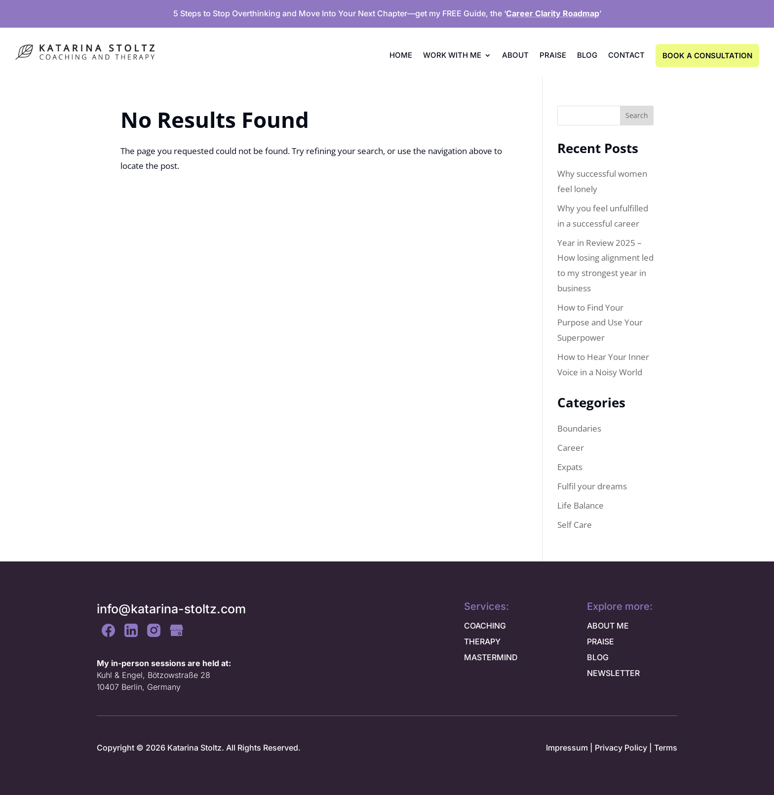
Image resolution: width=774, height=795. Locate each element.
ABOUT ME (608, 626)
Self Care (574, 524)
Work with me (452, 55)
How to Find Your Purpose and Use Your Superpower (600, 322)
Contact (626, 55)
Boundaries (579, 428)
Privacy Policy (621, 748)
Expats (569, 467)
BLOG (598, 657)
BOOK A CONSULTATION (707, 55)
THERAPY (482, 641)
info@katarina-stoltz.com (171, 608)
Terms (665, 748)
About (515, 55)
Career (570, 447)
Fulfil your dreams (592, 486)
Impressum (567, 748)
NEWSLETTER (613, 673)
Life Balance (580, 505)
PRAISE (600, 641)
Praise (553, 55)
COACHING (485, 626)
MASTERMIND (491, 657)
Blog (587, 55)
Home (400, 55)
